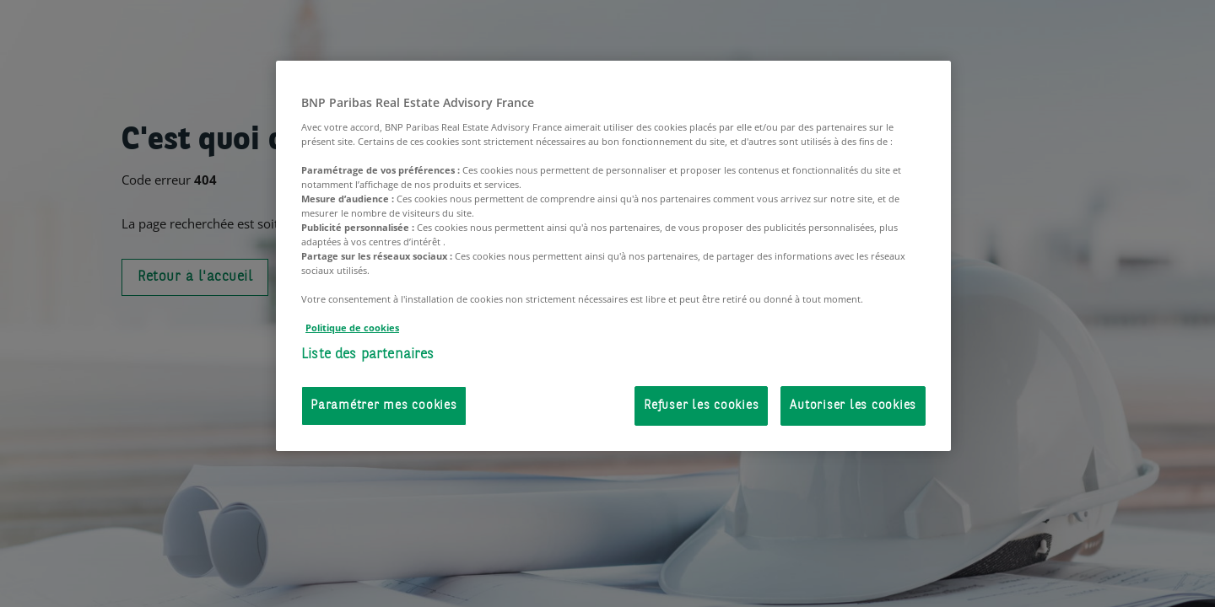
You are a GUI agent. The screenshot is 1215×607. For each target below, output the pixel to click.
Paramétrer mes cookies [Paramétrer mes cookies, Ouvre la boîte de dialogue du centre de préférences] (383, 406)
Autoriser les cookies (853, 406)
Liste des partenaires (368, 354)
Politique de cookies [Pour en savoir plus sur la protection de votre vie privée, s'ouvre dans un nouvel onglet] (352, 327)
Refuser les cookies (701, 406)
